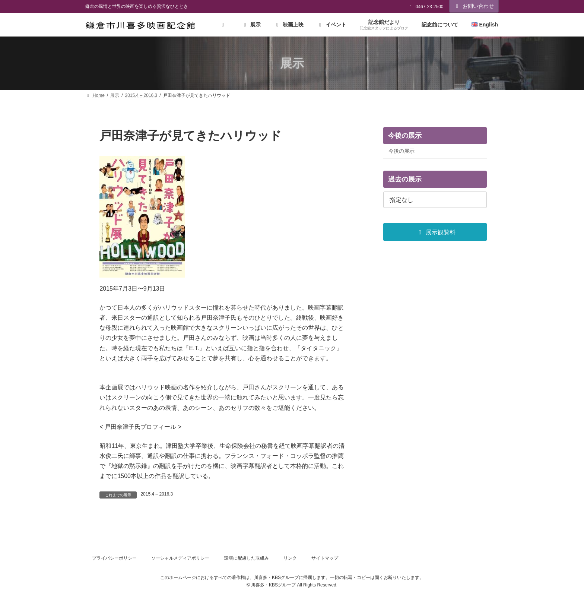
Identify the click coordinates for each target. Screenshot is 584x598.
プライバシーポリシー (114, 558)
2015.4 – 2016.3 (156, 494)
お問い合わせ (474, 6)
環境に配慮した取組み (246, 558)
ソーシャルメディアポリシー (180, 558)
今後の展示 (401, 151)
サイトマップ (324, 558)
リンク (290, 558)
